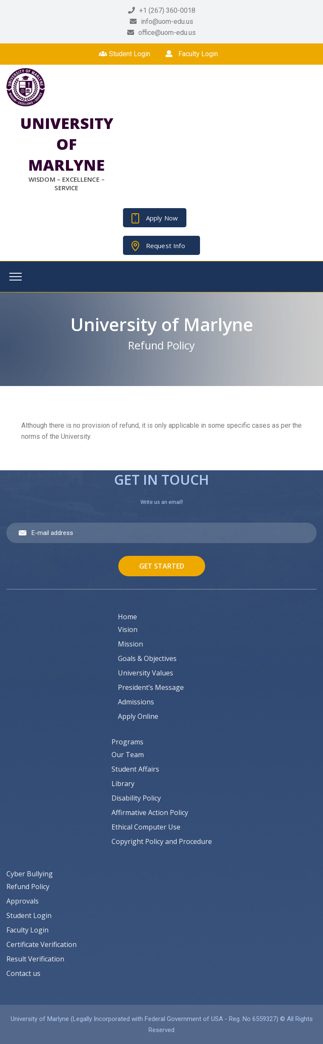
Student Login (124, 54)
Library (122, 783)
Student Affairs (135, 769)
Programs (127, 742)
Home (127, 616)
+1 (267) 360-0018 (167, 10)
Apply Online (138, 716)
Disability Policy (136, 798)
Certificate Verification (41, 944)
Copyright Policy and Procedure (161, 841)
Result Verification (35, 959)
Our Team (127, 754)
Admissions (136, 701)
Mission (130, 644)
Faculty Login (192, 54)
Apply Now (162, 218)
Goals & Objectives (147, 658)
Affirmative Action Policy (149, 812)
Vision (127, 629)
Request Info (165, 245)
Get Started (161, 566)
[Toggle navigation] (15, 276)
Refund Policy (27, 886)
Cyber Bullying (29, 873)
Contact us (23, 973)
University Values (145, 673)
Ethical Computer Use (145, 827)
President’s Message (151, 687)
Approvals (22, 901)
